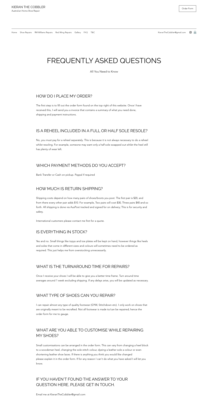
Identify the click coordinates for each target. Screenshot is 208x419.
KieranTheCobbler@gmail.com (172, 32)
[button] (195, 32)
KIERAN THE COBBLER (28, 7)
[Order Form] (187, 8)
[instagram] (190, 32)
